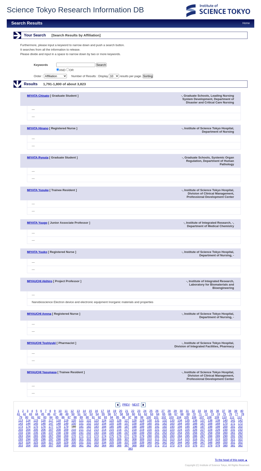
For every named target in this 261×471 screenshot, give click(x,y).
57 (115, 414)
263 (20, 436)
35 (211, 411)
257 (202, 433)
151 (81, 423)
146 (43, 423)
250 (149, 433)
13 (78, 411)
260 (225, 433)
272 (89, 436)
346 (195, 442)
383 (130, 448)
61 (139, 414)
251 (157, 433)
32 (193, 411)
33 (199, 411)
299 (66, 439)
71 (200, 414)
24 (144, 411)
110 (224, 417)
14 (84, 411)
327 (51, 442)
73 (212, 414)
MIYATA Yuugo (37, 222)
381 (233, 445)
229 (217, 429)
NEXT (136, 404)
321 (233, 439)
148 (58, 423)
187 (126, 426)
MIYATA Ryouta (37, 157)
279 (142, 436)
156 (119, 423)
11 (66, 411)
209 (66, 429)
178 (58, 426)
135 (187, 420)
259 (217, 433)
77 (236, 414)
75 (224, 414)
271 (81, 436)
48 (61, 414)
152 (89, 423)
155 (111, 423)
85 (57, 417)
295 (36, 439)
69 (188, 414)
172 (240, 423)
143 (20, 423)
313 (172, 439)
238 (58, 433)
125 (111, 420)
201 (233, 426)
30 (181, 411)
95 (117, 417)
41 (18, 414)
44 (36, 414)
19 (114, 411)
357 (51, 445)
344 (180, 442)
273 (96, 436)
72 (206, 414)
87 (69, 417)
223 (172, 429)
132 (164, 420)
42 (24, 414)
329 (66, 442)
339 (142, 442)
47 (54, 414)
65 (163, 414)
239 (66, 433)
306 (119, 439)
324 (28, 442)
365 (111, 445)
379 (217, 445)
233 (20, 433)
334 (104, 442)
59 (127, 414)
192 (164, 426)
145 (36, 423)
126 (119, 420)
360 (73, 445)
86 (63, 417)
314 (180, 439)
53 (91, 414)
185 (111, 426)
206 (43, 429)
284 (180, 436)
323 (20, 442)
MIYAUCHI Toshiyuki (41, 343)
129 (142, 420)
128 (134, 420)
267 (51, 436)
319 (217, 439)
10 (60, 411)
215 (111, 429)
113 (20, 420)
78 (242, 414)
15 (90, 411)
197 (202, 426)
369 (142, 445)
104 (179, 417)
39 (235, 411)
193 (172, 426)
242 (89, 433)
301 (81, 439)
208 (58, 429)
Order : (51, 76)
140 (225, 420)
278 (134, 436)
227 (202, 429)
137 (202, 420)
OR (70, 70)
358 (58, 445)
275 (111, 436)
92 (99, 417)
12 (72, 411)
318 (210, 439)
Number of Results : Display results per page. (107, 76)
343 (172, 442)
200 (225, 426)
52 (85, 414)
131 (157, 420)
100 (148, 417)
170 (225, 423)
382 (240, 445)
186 (119, 426)
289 (217, 436)
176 (43, 426)
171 (233, 423)
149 (66, 423)
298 (58, 439)
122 (89, 420)
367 (126, 445)
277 (126, 436)
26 (157, 411)
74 (218, 414)
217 (126, 429)
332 (89, 442)
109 (217, 417)
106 (194, 417)
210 (73, 429)
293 (20, 439)
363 (96, 445)
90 (87, 417)
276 (119, 436)
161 (157, 423)
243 (96, 433)
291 (233, 436)
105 (186, 417)
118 (58, 420)
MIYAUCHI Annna (39, 313)
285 (187, 436)
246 (119, 433)
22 (132, 411)
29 (175, 411)
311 (157, 439)
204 (28, 429)
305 (111, 439)
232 (240, 429)
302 (89, 439)
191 (157, 426)
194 (180, 426)
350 (225, 442)
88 (75, 417)
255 (187, 433)
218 (134, 429)
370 (149, 445)
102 (164, 417)
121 (81, 420)
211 (81, 429)
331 (81, 442)
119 (66, 420)
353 (20, 445)
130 (149, 420)
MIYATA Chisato (38, 95)
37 (223, 411)
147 (51, 423)
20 (120, 411)
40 (241, 411)
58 (121, 414)
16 (96, 411)
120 (73, 420)
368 (134, 445)
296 (43, 439)
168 (210, 423)
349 (217, 442)
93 (105, 417)
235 (36, 433)
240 (73, 433)
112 (239, 417)
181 (81, 426)
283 (172, 436)
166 (195, 423)
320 (225, 439)
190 (149, 426)
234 (28, 433)
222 (164, 429)
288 (210, 436)
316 (195, 439)
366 (119, 445)
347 (202, 442)
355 (36, 445)
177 (51, 426)
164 (180, 423)
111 (232, 417)
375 (187, 445)
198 (210, 426)
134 (180, 420)
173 (20, 426)
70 (194, 414)
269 (66, 436)
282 (164, 436)
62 (145, 414)
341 (157, 442)
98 (135, 417)
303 (96, 439)
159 (142, 423)
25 (151, 411)
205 (36, 429)
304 (104, 439)
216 (119, 429)
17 (102, 411)
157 (126, 423)
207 (51, 429)
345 (187, 442)
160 (149, 423)
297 (51, 439)
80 (26, 417)
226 (195, 429)
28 (169, 411)
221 (157, 429)
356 (43, 445)
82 (38, 417)
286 (195, 436)
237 (51, 433)
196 (195, 426)
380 (225, 445)
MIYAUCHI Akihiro (39, 281)
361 (81, 445)
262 (240, 433)
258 (210, 433)
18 (108, 411)
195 (187, 426)
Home (246, 23)
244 (104, 433)
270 (73, 436)
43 (30, 414)
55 (103, 414)
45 (42, 414)
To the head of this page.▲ (231, 460)
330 (73, 442)
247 (126, 433)
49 (67, 414)
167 (202, 423)
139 (217, 420)
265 (36, 436)
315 (187, 439)
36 (217, 411)
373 (172, 445)
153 (96, 423)
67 (176, 414)
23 (138, 411)
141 (233, 420)
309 (142, 439)
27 (163, 411)
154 (104, 423)
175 (36, 426)
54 (97, 414)
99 (141, 417)
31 (187, 411)
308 (134, 439)
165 (187, 423)
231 (233, 429)
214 (104, 429)
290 (225, 436)
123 (96, 420)
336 (119, 442)
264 (28, 436)
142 (240, 420)
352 (240, 442)
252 (164, 433)
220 (149, 429)
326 (43, 442)
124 (104, 420)
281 (157, 436)
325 (36, 442)
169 (217, 423)
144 (28, 423)
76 (230, 414)
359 (66, 445)
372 (164, 445)
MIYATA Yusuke (38, 190)
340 (149, 442)
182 (89, 426)
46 (48, 414)
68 (182, 414)
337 (126, 442)
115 (36, 420)
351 (233, 442)
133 (172, 420)
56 (109, 414)
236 (43, 433)
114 (28, 420)
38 (229, 411)
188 (134, 426)
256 (195, 433)
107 (201, 417)
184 (104, 426)
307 (126, 439)
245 (111, 433)
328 (58, 442)
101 (156, 417)
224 (180, 429)
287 (202, 436)
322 (240, 439)
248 (134, 433)
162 (164, 423)
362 (89, 445)
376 (195, 445)
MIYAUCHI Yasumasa (42, 372)
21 (126, 411)
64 (157, 414)
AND (61, 70)
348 (210, 442)
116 (43, 420)
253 (172, 433)
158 (134, 423)
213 (96, 429)
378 (210, 445)
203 (20, 429)
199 (217, 426)
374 (180, 445)
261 (233, 433)
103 (171, 417)
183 (96, 426)
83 (45, 417)
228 (210, 429)
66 (169, 414)
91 (93, 417)
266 (43, 436)
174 (28, 426)
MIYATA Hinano (37, 128)
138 (210, 420)
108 (209, 417)
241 (81, 433)
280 (149, 436)
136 (195, 420)
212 (89, 429)
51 (79, 414)
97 (129, 417)
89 (81, 417)
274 (104, 436)
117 (51, 420)
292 (240, 436)
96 (123, 417)
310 (149, 439)
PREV (126, 404)
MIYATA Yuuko (37, 252)
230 (225, 429)
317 (202, 439)
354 (28, 445)
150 (73, 423)
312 (164, 439)
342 (164, 442)
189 (142, 426)
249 (142, 433)
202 (240, 426)
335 (111, 442)
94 (111, 417)
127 (126, 420)
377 (202, 445)
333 (96, 442)
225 (187, 429)
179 (66, 426)
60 (133, 414)
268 (58, 436)
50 (72, 414)
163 (172, 423)
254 (180, 433)
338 (134, 442)
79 (20, 417)
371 (157, 445)
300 (73, 439)
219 (142, 429)
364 (104, 445)
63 (151, 414)
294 (28, 439)
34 (205, 411)
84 (51, 417)
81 (32, 417)
